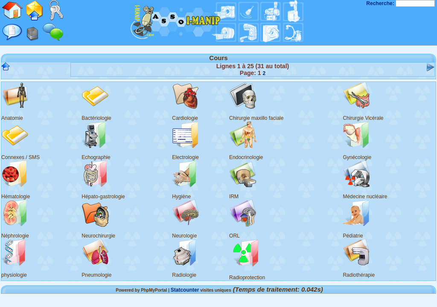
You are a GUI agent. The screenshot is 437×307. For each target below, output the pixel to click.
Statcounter (185, 290)
